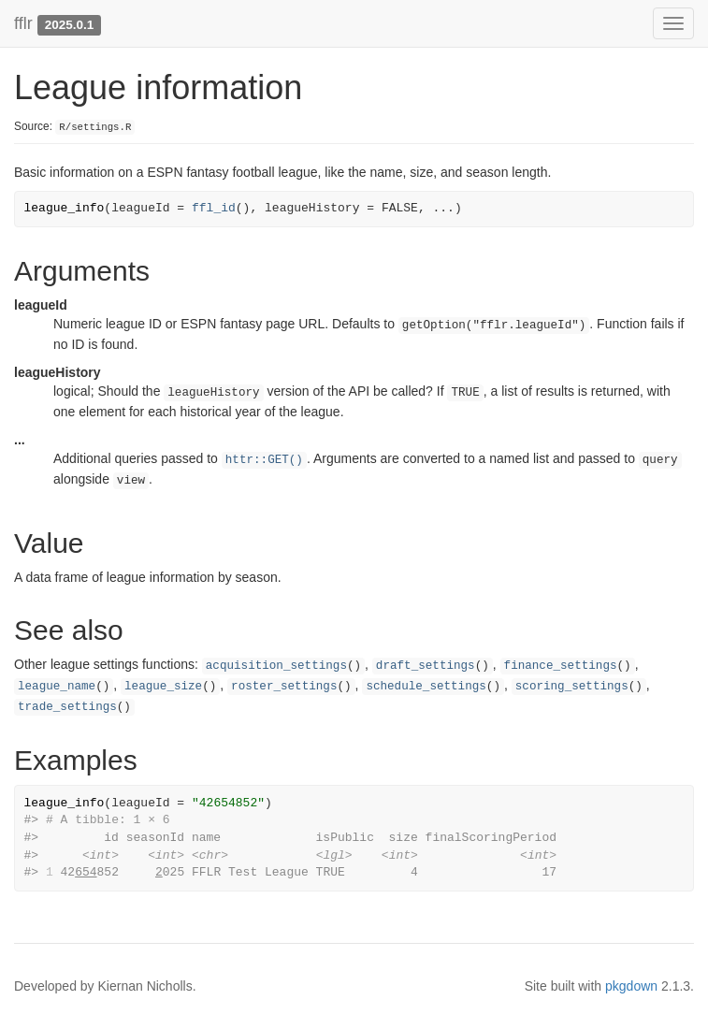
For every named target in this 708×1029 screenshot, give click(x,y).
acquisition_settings (276, 666)
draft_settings (425, 666)
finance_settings (560, 666)
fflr (23, 23)
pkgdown (631, 985)
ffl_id (214, 208)
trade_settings (67, 707)
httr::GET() (264, 460)
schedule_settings (425, 686)
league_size (163, 686)
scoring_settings (572, 686)
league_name (56, 686)
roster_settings (284, 686)
